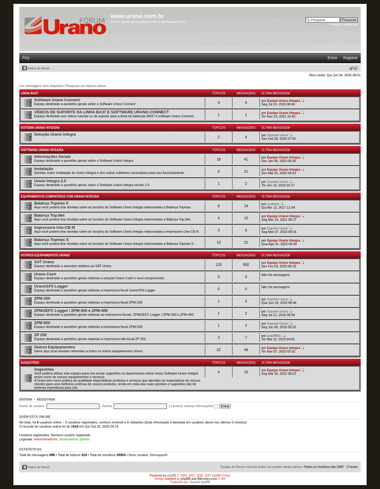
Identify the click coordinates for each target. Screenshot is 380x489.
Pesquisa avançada (343, 24)
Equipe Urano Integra (283, 100)
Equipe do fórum (233, 467)
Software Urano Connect (57, 100)
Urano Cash (45, 274)
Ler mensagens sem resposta (40, 86)
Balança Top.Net (49, 215)
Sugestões (30, 362)
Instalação (43, 168)
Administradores (45, 439)
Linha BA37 (29, 93)
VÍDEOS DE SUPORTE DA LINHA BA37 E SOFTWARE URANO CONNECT (101, 112)
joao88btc (274, 335)
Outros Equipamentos (54, 347)
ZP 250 (40, 335)
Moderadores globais (74, 439)
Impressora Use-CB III (54, 227)
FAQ (25, 58)
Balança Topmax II (51, 203)
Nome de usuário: (32, 406)
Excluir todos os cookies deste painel (274, 467)
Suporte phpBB (200, 482)
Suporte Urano (277, 135)
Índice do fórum (38, 68)
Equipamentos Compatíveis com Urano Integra (60, 196)
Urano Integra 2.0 (50, 181)
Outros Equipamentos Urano (45, 255)
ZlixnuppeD (158, 455)
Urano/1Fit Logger (51, 286)
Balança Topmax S (51, 239)
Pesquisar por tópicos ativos (85, 86)
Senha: (107, 406)
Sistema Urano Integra (40, 127)
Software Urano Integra (42, 150)
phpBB (171, 475)
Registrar (350, 58)
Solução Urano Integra (55, 134)
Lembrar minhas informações (194, 406)
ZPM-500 (42, 322)
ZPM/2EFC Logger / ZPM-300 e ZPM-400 (71, 310)
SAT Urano (44, 262)
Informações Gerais (52, 156)
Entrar (333, 58)
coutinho (273, 204)
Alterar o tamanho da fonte (353, 68)
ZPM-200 (42, 298)
